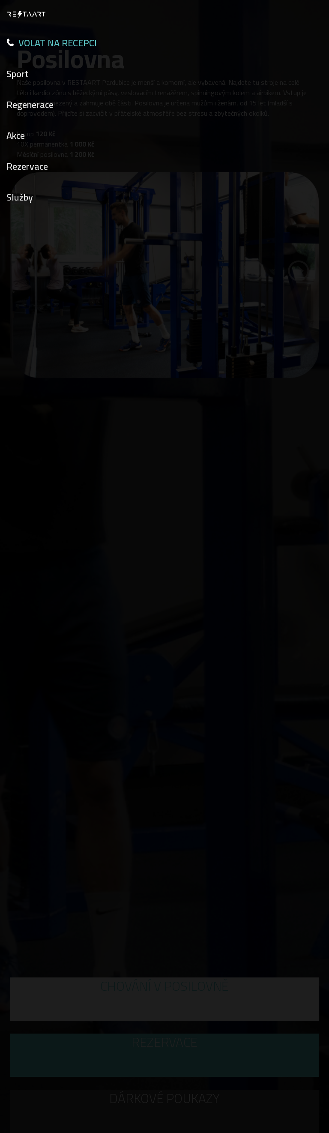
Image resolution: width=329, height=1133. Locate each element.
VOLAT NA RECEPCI (51, 43)
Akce (15, 135)
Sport (17, 74)
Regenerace (30, 105)
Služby (19, 197)
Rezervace (27, 166)
